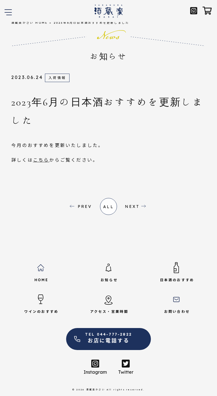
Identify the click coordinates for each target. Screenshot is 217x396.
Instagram (95, 367)
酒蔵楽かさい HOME (29, 23)
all (108, 206)
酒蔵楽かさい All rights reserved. (115, 389)
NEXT (132, 206)
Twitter (125, 367)
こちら (41, 160)
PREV (85, 206)
